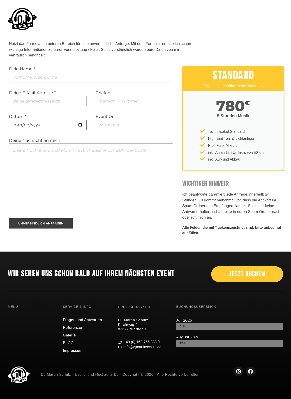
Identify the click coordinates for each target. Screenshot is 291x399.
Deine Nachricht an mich (91, 174)
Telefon (134, 98)
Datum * (48, 122)
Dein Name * (91, 74)
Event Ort (134, 122)
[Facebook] (251, 371)
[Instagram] (238, 371)
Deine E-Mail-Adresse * (48, 98)
